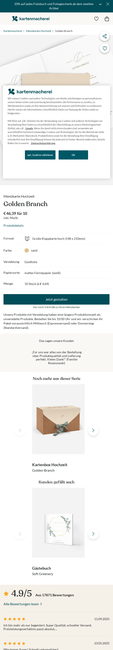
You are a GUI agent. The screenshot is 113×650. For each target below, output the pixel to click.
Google (29, 128)
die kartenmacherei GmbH (30, 18)
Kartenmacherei (12, 31)
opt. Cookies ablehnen (40, 154)
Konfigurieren (50, 167)
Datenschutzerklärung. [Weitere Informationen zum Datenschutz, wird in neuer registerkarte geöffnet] (43, 143)
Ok (73, 154)
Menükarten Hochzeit (38, 31)
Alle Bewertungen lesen (21, 604)
